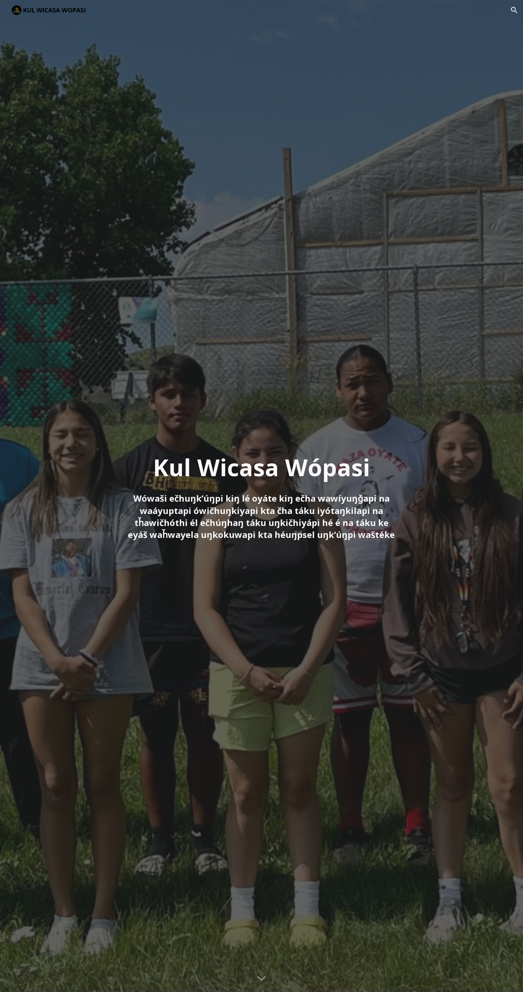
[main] (261, 496)
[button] (514, 10)
